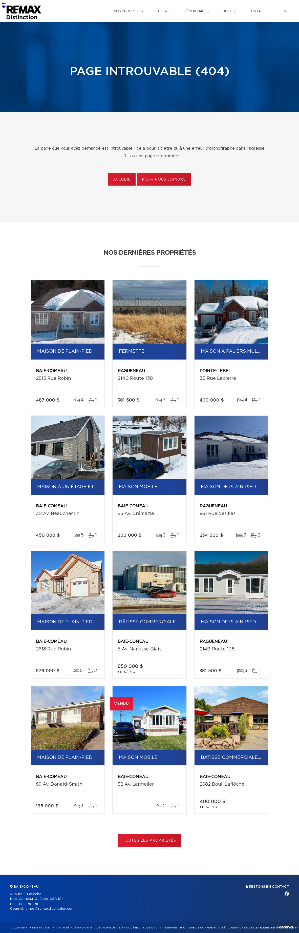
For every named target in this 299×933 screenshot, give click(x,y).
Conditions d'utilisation (247, 927)
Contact (256, 11)
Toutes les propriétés (149, 840)
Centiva (285, 927)
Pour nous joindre (164, 179)
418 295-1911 (28, 904)
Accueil (122, 179)
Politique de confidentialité (202, 927)
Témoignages (196, 11)
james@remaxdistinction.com (50, 908)
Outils (228, 11)
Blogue (163, 11)
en (284, 11)
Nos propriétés (128, 11)
